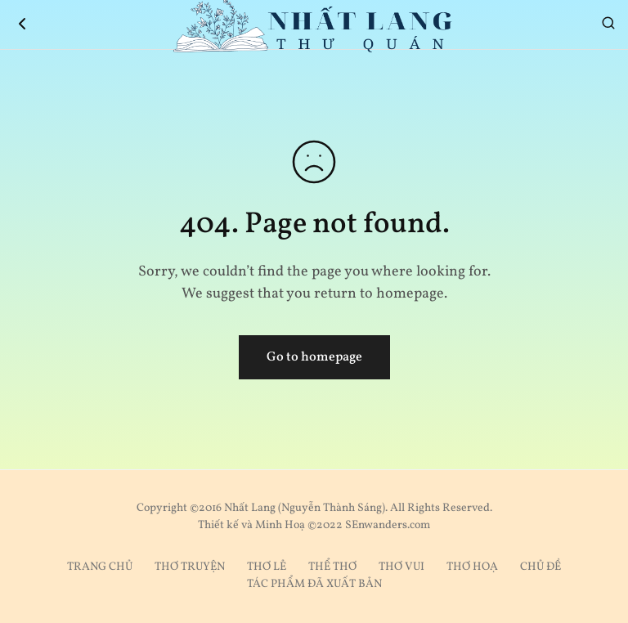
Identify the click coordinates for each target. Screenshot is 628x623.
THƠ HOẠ (472, 567)
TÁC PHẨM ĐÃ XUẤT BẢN (314, 584)
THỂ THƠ (332, 567)
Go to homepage (314, 357)
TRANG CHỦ (99, 567)
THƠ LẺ (266, 567)
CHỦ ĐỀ (540, 567)
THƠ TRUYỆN (190, 567)
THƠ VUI (401, 567)
